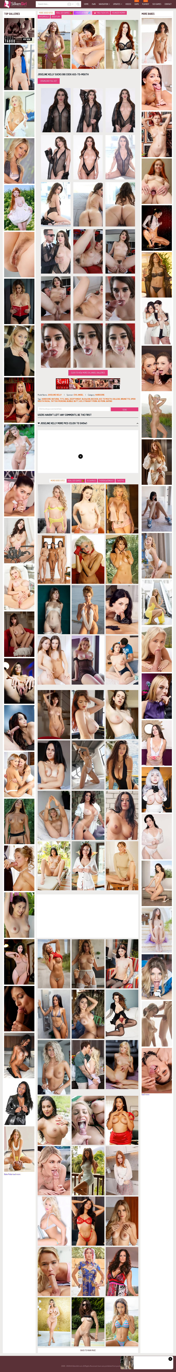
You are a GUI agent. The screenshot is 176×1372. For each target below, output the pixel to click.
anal (67, 399)
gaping (109, 401)
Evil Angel (78, 395)
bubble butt (73, 401)
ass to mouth (105, 399)
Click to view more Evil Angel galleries (88, 372)
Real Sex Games (64, 13)
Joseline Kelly (55, 395)
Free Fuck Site (101, 13)
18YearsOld (44, 16)
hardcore (100, 395)
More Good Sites (46, 13)
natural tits (58, 399)
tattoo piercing (58, 401)
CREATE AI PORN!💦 (82, 13)
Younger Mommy (118, 13)
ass (80, 401)
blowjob (86, 399)
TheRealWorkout (106, 480)
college (116, 399)
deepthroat (75, 399)
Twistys (120, 480)
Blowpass (91, 480)
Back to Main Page (88, 1350)
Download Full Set (48, 81)
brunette (125, 399)
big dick (94, 399)
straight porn (90, 401)
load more (16, 1174)
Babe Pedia (8, 1174)
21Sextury (56, 16)
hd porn (101, 401)
